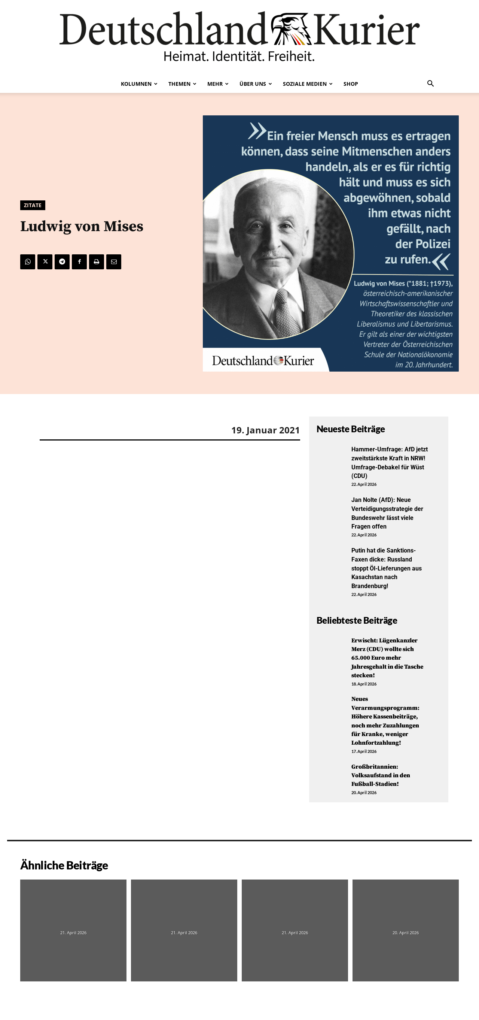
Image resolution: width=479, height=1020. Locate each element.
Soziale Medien (308, 83)
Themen (182, 83)
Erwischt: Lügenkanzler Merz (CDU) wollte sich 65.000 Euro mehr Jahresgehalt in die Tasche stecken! (388, 656)
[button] (430, 84)
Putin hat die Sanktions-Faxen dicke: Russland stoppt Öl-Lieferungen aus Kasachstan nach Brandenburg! (387, 566)
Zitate (32, 205)
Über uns (256, 83)
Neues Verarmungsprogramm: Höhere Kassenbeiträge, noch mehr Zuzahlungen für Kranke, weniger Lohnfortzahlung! (389, 719)
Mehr (218, 83)
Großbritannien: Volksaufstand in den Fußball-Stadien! (384, 773)
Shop (351, 83)
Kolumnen (139, 83)
